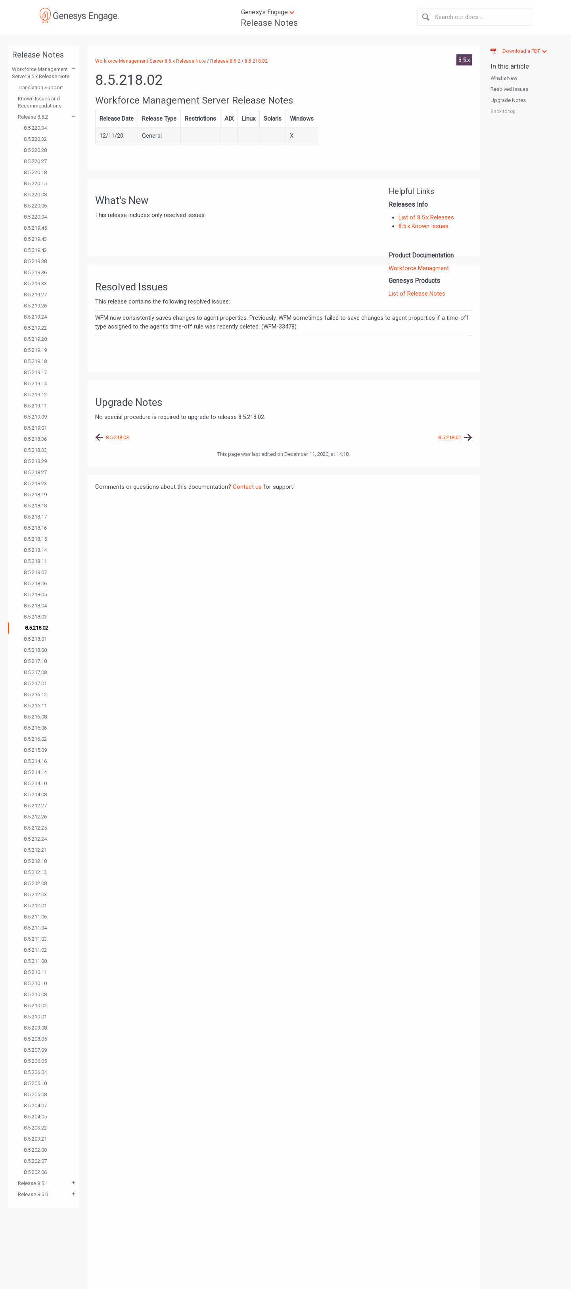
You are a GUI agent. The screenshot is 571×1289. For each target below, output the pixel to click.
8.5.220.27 (35, 161)
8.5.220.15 (35, 183)
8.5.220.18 (35, 172)
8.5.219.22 (35, 328)
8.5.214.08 (35, 794)
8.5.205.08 (35, 1094)
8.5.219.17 (35, 372)
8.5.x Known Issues (423, 226)
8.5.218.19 (35, 495)
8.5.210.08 (35, 994)
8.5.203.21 (35, 1139)
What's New (504, 78)
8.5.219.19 (35, 350)
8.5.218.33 (35, 450)
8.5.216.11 (35, 706)
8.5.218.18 (35, 506)
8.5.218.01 (35, 639)
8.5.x (464, 59)
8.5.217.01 (35, 683)
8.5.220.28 (35, 150)
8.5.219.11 (35, 406)
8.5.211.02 (35, 950)
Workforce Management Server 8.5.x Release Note (40, 72)
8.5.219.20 (35, 339)
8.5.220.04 (35, 217)
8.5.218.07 (35, 572)
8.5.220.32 (35, 139)
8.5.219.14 (35, 383)
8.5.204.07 (35, 1105)
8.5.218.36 (35, 439)
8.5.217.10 (35, 661)
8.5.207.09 (35, 1050)
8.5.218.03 (35, 617)
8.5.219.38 (35, 261)
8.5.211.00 (35, 961)
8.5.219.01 (35, 428)
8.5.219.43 (35, 239)
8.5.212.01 (35, 906)
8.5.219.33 (35, 283)
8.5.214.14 (35, 772)
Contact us (247, 486)
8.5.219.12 (35, 395)
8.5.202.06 (35, 1172)
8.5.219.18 (35, 361)
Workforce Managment (419, 268)
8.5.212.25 (35, 828)
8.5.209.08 (35, 1028)
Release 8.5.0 (33, 1194)
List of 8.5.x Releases (426, 217)
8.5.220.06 (35, 206)
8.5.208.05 (35, 1039)
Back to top (503, 111)
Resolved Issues (509, 89)
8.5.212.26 (35, 817)
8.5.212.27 (35, 806)
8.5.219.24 (35, 317)
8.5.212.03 (35, 894)
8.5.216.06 (35, 728)
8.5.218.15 (35, 539)
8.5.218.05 (35, 594)
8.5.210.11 (35, 972)
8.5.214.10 (35, 783)
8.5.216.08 (35, 717)
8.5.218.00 (35, 650)
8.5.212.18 (35, 861)
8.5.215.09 (35, 750)
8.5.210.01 (35, 1017)
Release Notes (269, 23)
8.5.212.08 (35, 883)
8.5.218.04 (35, 606)
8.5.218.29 (35, 461)
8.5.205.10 (35, 1083)
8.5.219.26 (35, 306)
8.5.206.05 (35, 1061)
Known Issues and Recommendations (39, 102)
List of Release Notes (417, 293)
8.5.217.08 (35, 672)
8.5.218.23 (35, 483)
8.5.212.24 (35, 839)
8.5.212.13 (35, 872)
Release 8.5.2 (33, 117)
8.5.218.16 (35, 528)
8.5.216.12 (35, 694)
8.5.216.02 (35, 739)
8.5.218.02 (36, 628)
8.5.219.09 (35, 417)
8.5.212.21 (35, 850)
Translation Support (40, 87)
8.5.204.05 (35, 1117)
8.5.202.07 (35, 1161)
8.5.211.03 (35, 939)
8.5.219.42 (35, 250)
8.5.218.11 (35, 561)
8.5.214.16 (35, 761)
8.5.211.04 (35, 928)
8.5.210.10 (35, 983)
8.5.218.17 (35, 517)
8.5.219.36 (35, 272)
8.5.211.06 (35, 917)
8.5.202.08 (35, 1150)
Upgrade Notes (508, 100)
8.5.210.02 (35, 1006)
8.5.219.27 (35, 295)
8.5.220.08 (35, 195)
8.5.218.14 (35, 550)
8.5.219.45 (35, 228)
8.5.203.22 (35, 1128)
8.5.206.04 (35, 1072)
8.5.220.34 (35, 128)
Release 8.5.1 (33, 1183)
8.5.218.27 (35, 472)
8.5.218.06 (35, 583)
